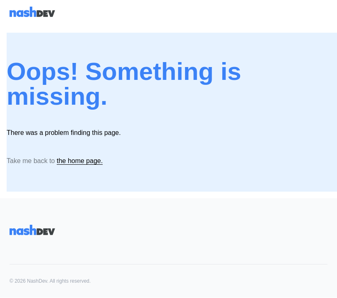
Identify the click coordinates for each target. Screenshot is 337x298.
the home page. (80, 160)
